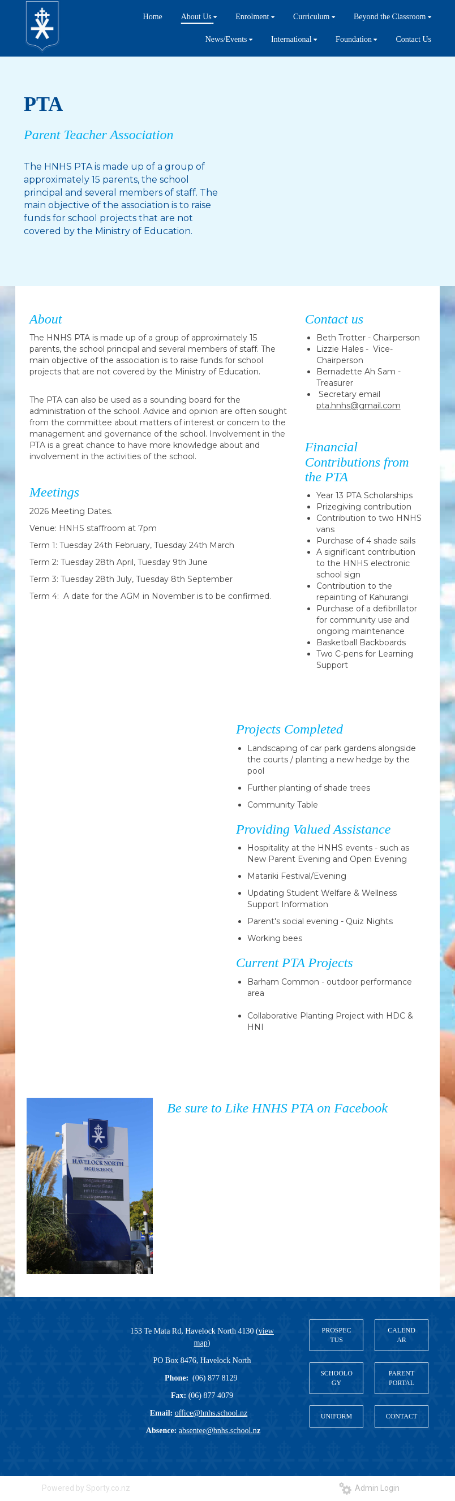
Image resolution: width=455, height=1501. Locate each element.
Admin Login (369, 1488)
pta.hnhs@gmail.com (358, 405)
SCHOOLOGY (336, 1378)
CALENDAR (401, 1335)
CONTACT (402, 1416)
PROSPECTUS (336, 1335)
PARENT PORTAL (402, 1378)
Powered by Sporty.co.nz (86, 1488)
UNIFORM (336, 1416)
